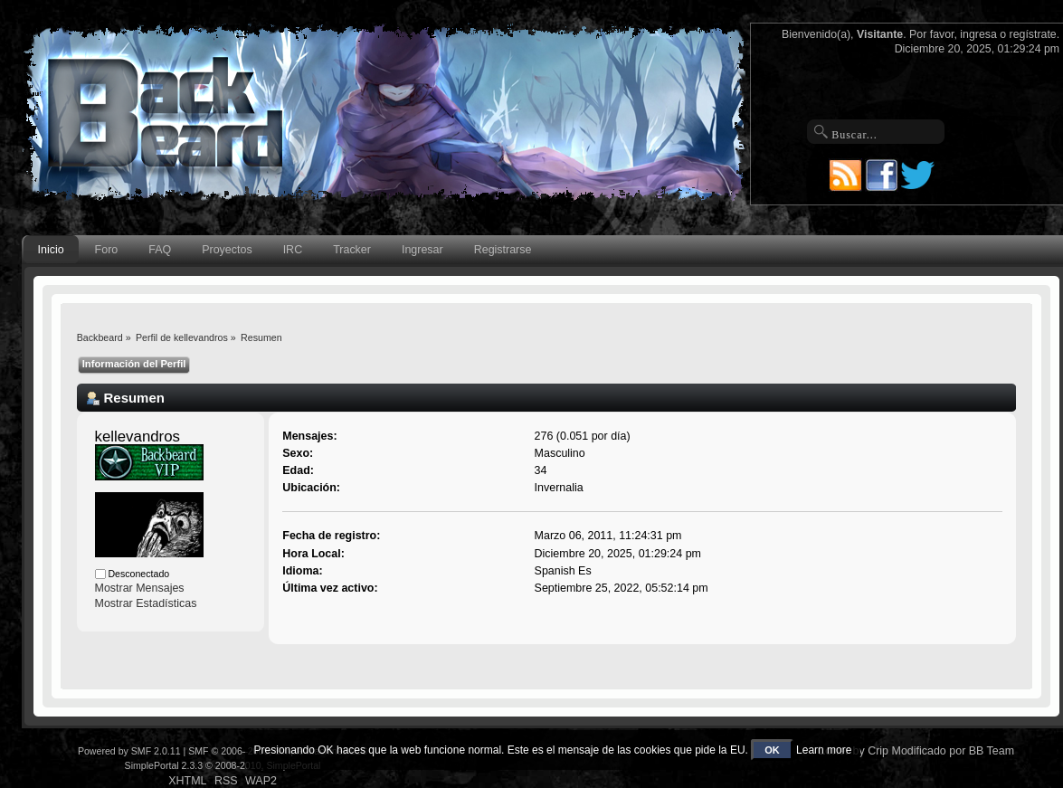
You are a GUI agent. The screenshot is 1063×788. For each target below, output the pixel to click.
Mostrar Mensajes (140, 588)
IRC (292, 249)
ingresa (978, 34)
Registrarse (503, 249)
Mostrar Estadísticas (146, 603)
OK (772, 750)
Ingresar (422, 249)
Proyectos (227, 249)
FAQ (159, 249)
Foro (107, 249)
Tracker (352, 249)
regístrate (1033, 34)
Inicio (51, 249)
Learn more (823, 750)
